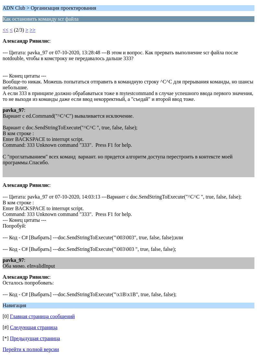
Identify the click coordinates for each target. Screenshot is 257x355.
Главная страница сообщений (42, 316)
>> (32, 30)
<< (5, 30)
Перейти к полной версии (31, 349)
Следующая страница (34, 327)
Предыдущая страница (35, 338)
